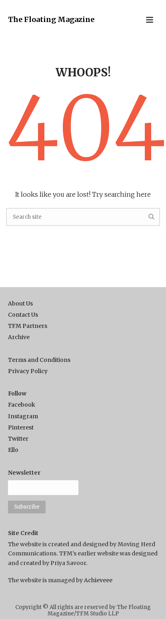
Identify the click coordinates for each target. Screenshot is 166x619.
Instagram (23, 416)
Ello (13, 449)
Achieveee (98, 580)
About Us (20, 303)
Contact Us (23, 314)
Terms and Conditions (39, 359)
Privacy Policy (28, 371)
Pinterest (21, 427)
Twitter (18, 438)
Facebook (21, 404)
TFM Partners (27, 325)
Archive (19, 337)
